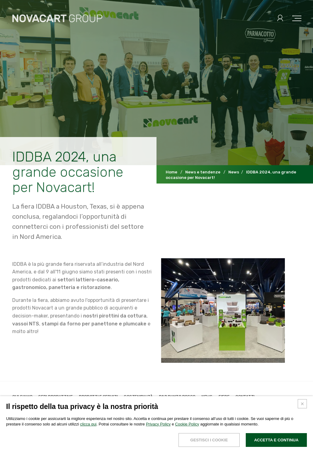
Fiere (224, 396)
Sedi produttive (55, 396)
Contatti (245, 396)
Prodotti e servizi (98, 396)
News (206, 396)
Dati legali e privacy (32, 446)
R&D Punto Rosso (177, 396)
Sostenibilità (138, 396)
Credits (85, 446)
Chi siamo (22, 396)
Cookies (64, 446)
